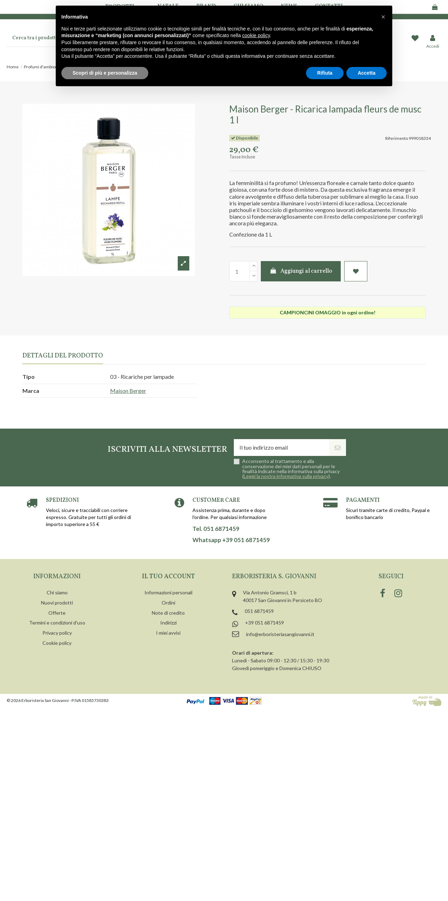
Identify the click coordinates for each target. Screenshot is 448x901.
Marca (30, 390)
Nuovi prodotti (57, 603)
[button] (383, 16)
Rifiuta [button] (325, 73)
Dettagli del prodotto (62, 356)
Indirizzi (168, 623)
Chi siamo (57, 592)
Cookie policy (57, 643)
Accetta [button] (366, 73)
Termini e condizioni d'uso (57, 623)
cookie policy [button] (256, 35)
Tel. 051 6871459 (215, 528)
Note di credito (168, 613)
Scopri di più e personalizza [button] (105, 73)
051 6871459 (259, 611)
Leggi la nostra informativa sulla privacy (286, 476)
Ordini (168, 603)
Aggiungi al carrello (301, 271)
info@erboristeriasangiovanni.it (280, 634)
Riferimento (396, 138)
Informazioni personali (168, 592)
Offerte (57, 613)
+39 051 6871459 (264, 623)
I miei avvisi (168, 633)
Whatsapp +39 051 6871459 (231, 540)
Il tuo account (168, 576)
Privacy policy (57, 633)
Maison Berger (128, 390)
